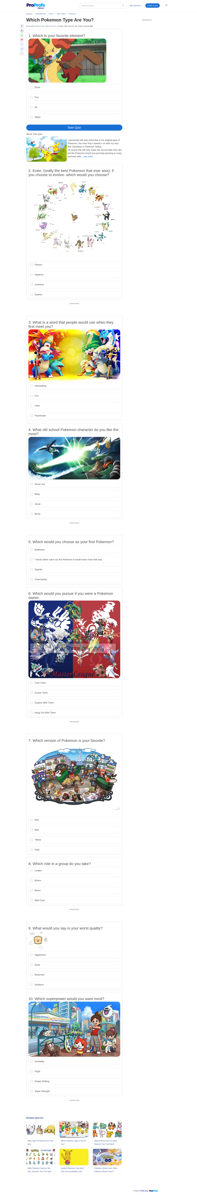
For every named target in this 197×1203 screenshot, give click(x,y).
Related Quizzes (35, 1118)
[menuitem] (135, 6)
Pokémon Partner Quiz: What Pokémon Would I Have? (105, 1169)
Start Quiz (74, 127)
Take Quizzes (135, 6)
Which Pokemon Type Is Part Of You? (73, 1142)
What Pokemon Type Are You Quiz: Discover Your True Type (39, 1169)
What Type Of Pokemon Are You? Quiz (41, 1142)
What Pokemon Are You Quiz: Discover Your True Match (105, 1142)
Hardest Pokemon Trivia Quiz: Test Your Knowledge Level (72, 1169)
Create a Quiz (152, 6)
